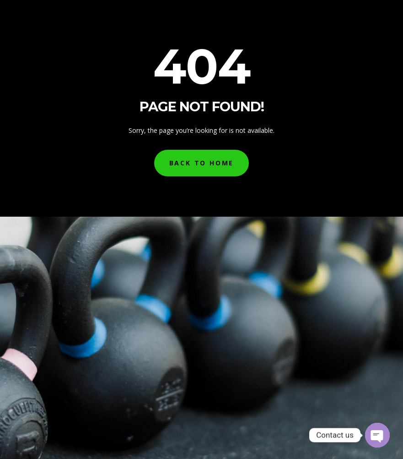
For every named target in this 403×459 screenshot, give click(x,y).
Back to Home (201, 162)
